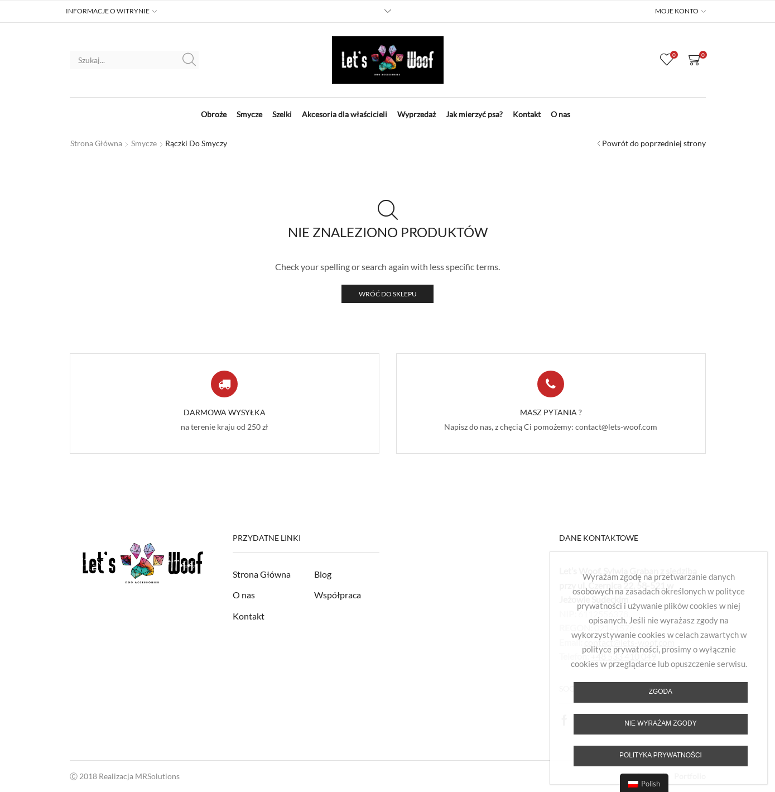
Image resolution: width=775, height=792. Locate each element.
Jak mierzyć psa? (474, 114)
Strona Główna (262, 574)
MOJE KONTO (677, 11)
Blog (322, 574)
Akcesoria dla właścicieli (344, 114)
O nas (560, 114)
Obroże (214, 114)
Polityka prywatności (660, 755)
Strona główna (96, 143)
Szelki (282, 114)
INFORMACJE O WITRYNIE (108, 11)
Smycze (249, 114)
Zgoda (660, 691)
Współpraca (337, 594)
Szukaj (189, 59)
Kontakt (527, 114)
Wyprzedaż (416, 114)
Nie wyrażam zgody (660, 723)
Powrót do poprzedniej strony (654, 143)
